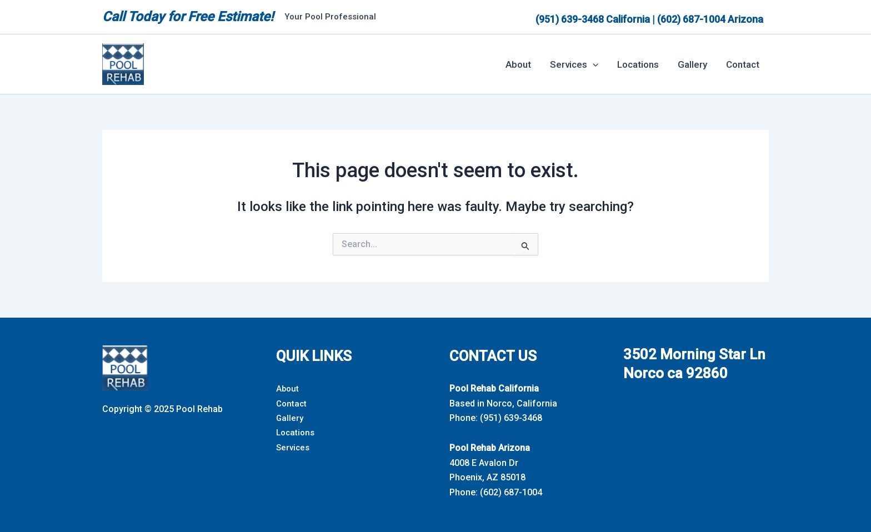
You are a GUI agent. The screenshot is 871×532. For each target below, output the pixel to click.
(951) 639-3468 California (592, 19)
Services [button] (574, 64)
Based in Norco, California (503, 403)
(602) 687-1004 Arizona (710, 19)
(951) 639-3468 (511, 418)
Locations (638, 64)
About (518, 64)
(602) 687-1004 (511, 492)
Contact (742, 64)
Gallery (692, 64)
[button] (592, 64)
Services (294, 447)
